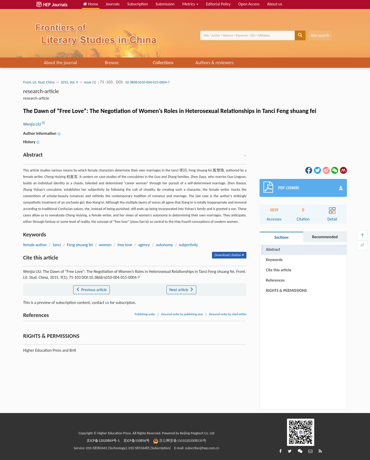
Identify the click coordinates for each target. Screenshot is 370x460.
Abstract (273, 249)
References (275, 280)
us (107, 302)
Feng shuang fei (80, 244)
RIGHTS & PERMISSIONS (286, 290)
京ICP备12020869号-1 (103, 440)
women (105, 244)
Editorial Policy (218, 4)
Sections (281, 237)
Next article (181, 289)
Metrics (190, 4)
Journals (113, 4)
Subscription (137, 4)
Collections (163, 62)
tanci (57, 244)
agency (144, 244)
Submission (165, 4)
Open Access (248, 4)
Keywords (274, 259)
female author (35, 244)
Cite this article (278, 269)
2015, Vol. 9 (70, 82)
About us (274, 4)
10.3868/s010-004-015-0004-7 (147, 82)
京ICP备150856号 (136, 440)
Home (90, 4)
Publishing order (145, 314)
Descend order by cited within (228, 314)
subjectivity (188, 244)
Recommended (325, 236)
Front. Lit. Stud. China (38, 82)
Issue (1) (90, 82)
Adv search (320, 35)
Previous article (91, 289)
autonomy (164, 244)
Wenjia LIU (32, 124)
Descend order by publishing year (182, 314)
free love (124, 244)
